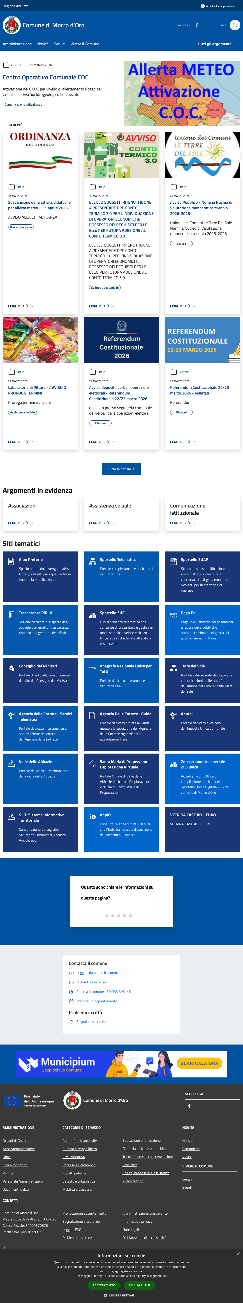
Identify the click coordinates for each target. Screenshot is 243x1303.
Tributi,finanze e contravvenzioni (148, 1156)
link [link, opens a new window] (164, 1276)
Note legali (131, 1229)
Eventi (187, 1187)
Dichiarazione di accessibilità (144, 1237)
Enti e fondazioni (15, 1165)
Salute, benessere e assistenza (146, 1173)
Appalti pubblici (74, 1173)
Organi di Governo (16, 1140)
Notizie (179, 372)
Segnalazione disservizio (81, 1221)
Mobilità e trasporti (77, 1189)
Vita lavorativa (73, 1157)
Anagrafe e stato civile (79, 1140)
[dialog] (121, 1276)
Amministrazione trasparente (145, 1213)
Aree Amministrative (19, 1148)
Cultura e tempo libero (79, 1148)
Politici (8, 1173)
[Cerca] (234, 25)
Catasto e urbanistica (78, 1181)
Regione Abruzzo (15, 6)
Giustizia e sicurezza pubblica (145, 1148)
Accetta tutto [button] (104, 1285)
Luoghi (187, 1179)
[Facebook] (194, 25)
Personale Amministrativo (23, 1181)
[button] (121, 1295)
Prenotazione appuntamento (84, 1213)
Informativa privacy (137, 1221)
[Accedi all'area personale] (217, 6)
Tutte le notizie (121, 469)
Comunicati (191, 1148)
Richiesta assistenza (78, 1237)
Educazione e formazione (142, 1140)
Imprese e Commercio (78, 1165)
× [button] (238, 1254)
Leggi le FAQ (71, 1229)
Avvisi (16, 64)
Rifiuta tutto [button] (139, 1285)
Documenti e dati (16, 1189)
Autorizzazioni (133, 1181)
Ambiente (130, 1164)
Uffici (7, 1157)
